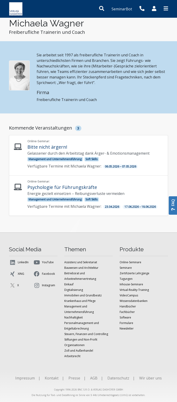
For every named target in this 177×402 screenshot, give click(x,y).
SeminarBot (122, 9)
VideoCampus (129, 295)
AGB (93, 378)
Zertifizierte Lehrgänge (134, 273)
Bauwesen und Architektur (81, 268)
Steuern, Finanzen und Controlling (86, 334)
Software (125, 317)
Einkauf (69, 284)
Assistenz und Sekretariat (80, 262)
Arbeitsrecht (72, 356)
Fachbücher (127, 312)
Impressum (25, 378)
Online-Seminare (130, 262)
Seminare (126, 268)
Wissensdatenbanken (134, 301)
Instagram (44, 285)
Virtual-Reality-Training (134, 290)
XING (16, 274)
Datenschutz (118, 378)
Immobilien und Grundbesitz (83, 295)
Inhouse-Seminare (131, 284)
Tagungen (126, 279)
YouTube (43, 262)
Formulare (126, 323)
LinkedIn (19, 262)
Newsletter (127, 328)
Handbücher (128, 306)
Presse (74, 378)
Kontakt (52, 378)
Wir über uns (150, 378)
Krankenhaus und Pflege (80, 301)
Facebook (44, 274)
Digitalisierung (73, 290)
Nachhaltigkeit (73, 317)
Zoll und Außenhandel (78, 351)
